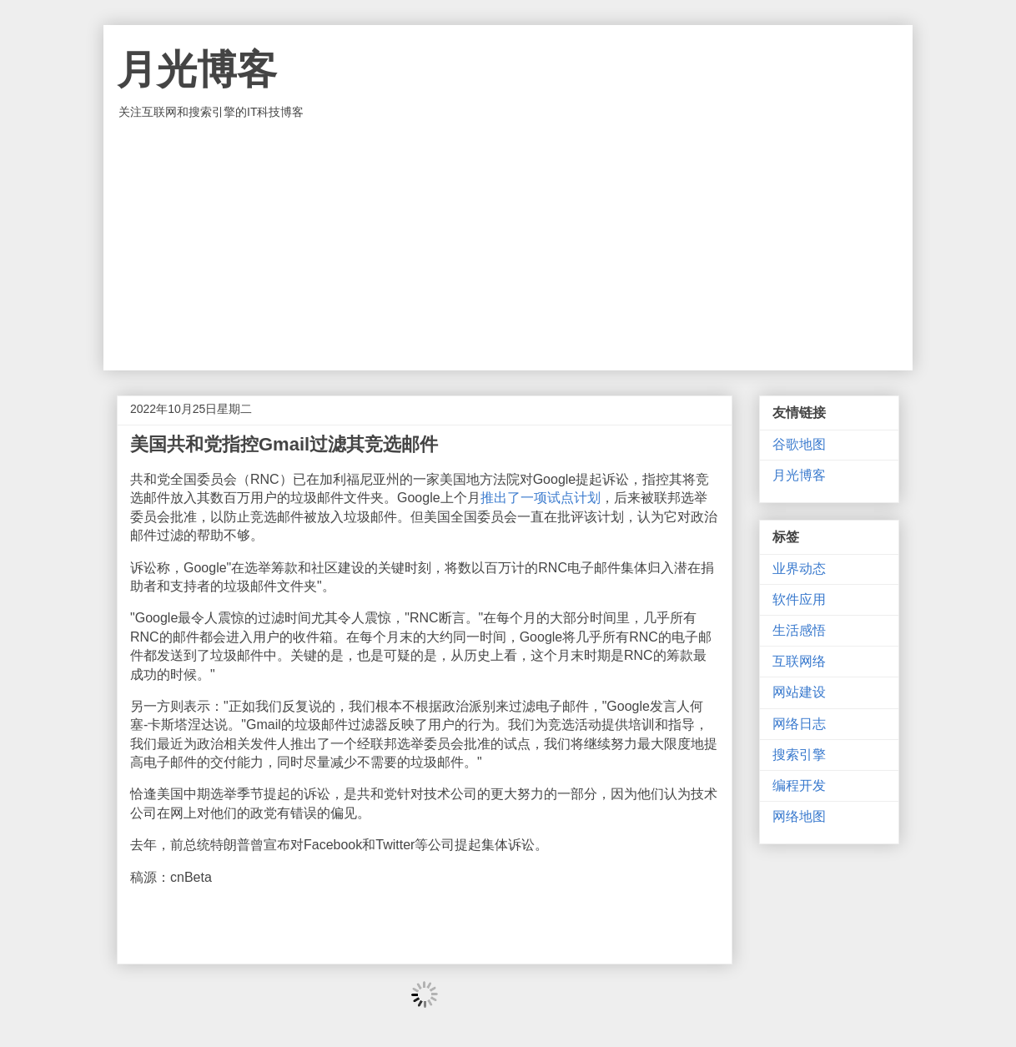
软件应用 (799, 599)
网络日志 (799, 724)
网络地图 (799, 816)
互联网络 (799, 661)
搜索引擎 (799, 754)
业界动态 (799, 568)
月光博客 (197, 70)
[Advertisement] (508, 245)
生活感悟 (799, 630)
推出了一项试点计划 (540, 498)
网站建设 (799, 692)
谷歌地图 (799, 444)
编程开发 (799, 785)
